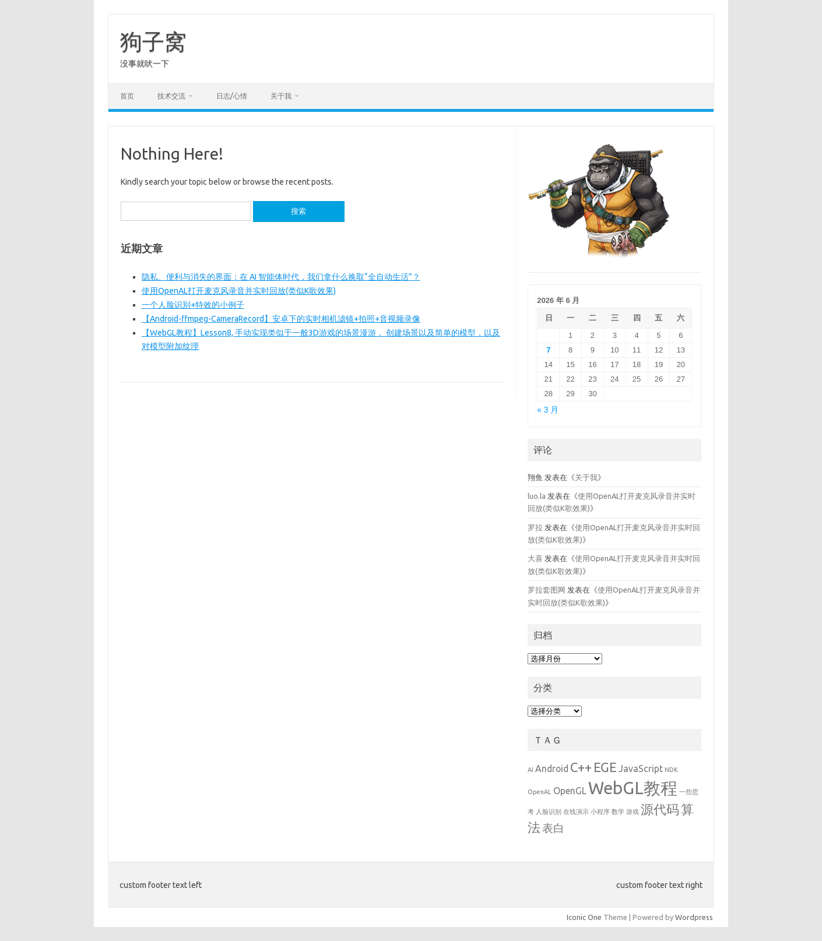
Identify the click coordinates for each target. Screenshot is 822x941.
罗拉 (535, 527)
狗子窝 (153, 41)
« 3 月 (547, 410)
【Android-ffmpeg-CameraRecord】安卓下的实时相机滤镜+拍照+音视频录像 (281, 318)
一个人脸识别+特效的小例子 (193, 304)
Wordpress (694, 917)
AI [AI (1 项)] (530, 769)
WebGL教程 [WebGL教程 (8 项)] (632, 788)
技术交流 (171, 96)
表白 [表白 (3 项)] (553, 828)
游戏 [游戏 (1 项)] (632, 811)
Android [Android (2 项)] (551, 768)
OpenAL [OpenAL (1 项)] (539, 791)
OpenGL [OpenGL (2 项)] (569, 790)
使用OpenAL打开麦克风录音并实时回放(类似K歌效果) (239, 290)
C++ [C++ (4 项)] (581, 767)
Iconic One (584, 917)
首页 (127, 96)
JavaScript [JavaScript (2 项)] (641, 768)
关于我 (281, 96)
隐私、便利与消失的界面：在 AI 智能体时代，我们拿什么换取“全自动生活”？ (281, 276)
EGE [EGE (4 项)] (605, 767)
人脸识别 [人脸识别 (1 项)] (548, 811)
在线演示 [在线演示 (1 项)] (576, 811)
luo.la (537, 496)
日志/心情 (231, 96)
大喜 (535, 558)
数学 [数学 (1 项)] (618, 811)
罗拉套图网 (546, 590)
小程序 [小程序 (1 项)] (600, 811)
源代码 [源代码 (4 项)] (660, 809)
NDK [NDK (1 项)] (671, 769)
